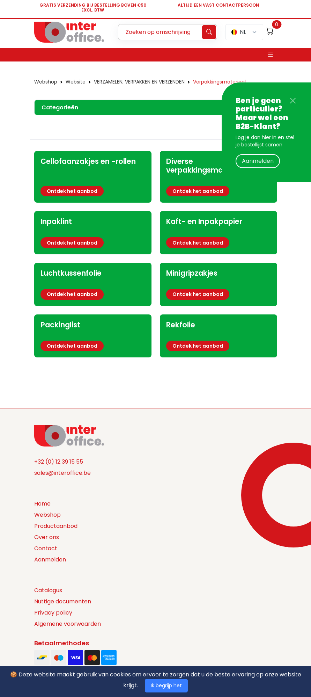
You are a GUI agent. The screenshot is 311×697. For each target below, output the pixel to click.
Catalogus (48, 590)
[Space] (69, 435)
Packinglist (60, 325)
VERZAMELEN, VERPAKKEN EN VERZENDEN (139, 81)
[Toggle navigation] (270, 54)
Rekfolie (180, 325)
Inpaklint (56, 221)
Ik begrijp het (166, 685)
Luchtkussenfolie (71, 273)
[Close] (293, 100)
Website (76, 81)
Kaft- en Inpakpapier (204, 221)
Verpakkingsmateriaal (219, 81)
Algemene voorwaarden (67, 624)
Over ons (46, 537)
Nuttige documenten (62, 601)
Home (42, 504)
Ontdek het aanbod (72, 191)
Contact (45, 548)
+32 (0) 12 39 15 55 (58, 462)
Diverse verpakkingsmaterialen (208, 165)
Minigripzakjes (191, 273)
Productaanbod (55, 526)
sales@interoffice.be (62, 473)
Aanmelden (258, 161)
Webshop (45, 81)
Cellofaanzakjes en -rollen (88, 161)
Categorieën (60, 107)
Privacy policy (53, 613)
